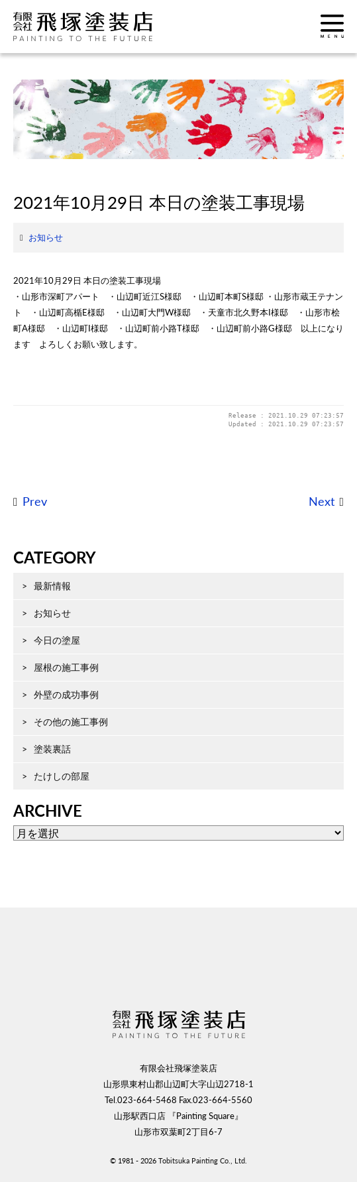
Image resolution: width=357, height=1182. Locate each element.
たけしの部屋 (61, 776)
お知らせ (45, 237)
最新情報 (52, 585)
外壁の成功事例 (66, 694)
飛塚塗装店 (96, 26)
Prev (35, 501)
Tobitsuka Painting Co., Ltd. (202, 1160)
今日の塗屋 (57, 640)
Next (321, 501)
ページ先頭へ (178, 967)
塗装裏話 (52, 748)
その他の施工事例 (71, 721)
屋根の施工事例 (66, 667)
